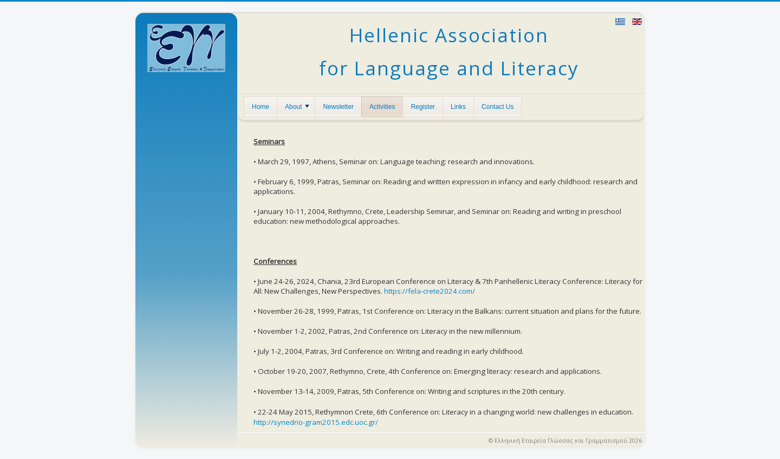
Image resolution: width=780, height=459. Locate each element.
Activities (382, 107)
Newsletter (338, 107)
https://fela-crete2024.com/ (429, 291)
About (297, 107)
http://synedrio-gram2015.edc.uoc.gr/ (315, 422)
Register (423, 107)
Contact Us (498, 107)
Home (260, 107)
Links (458, 107)
